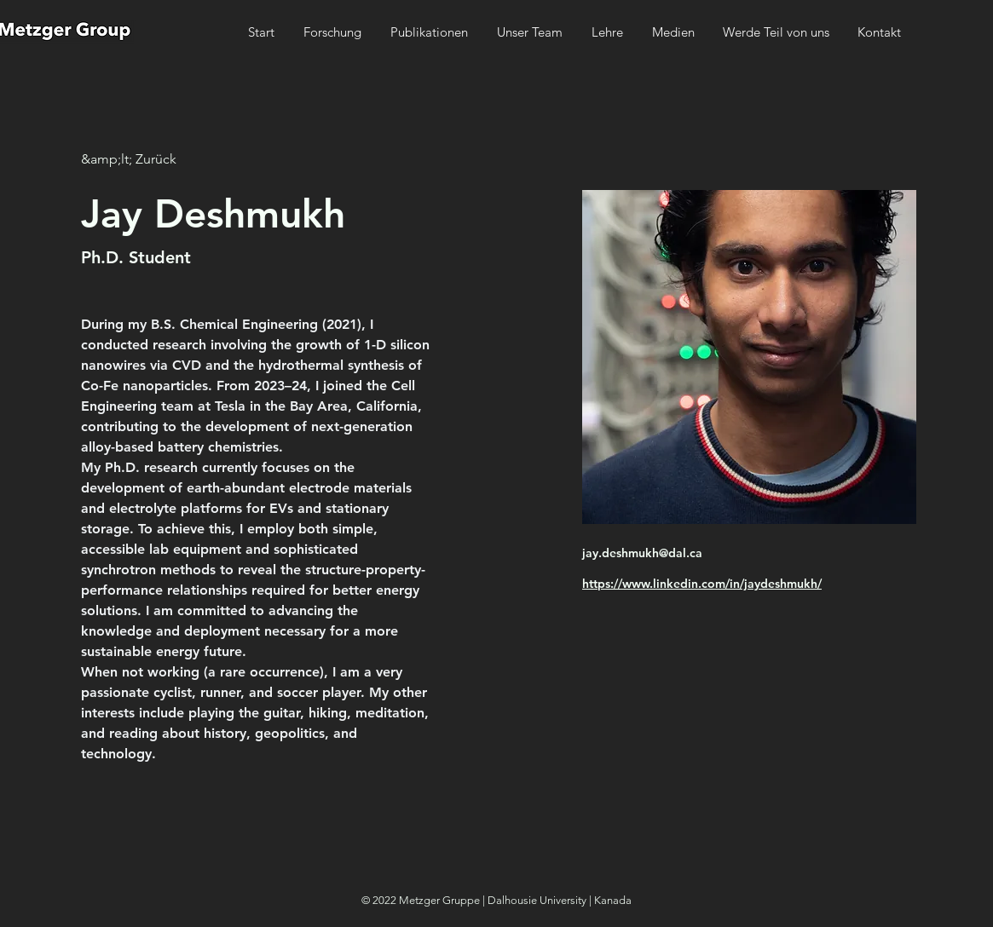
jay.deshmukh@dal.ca (642, 553)
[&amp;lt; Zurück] (128, 159)
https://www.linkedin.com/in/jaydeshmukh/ (702, 583)
